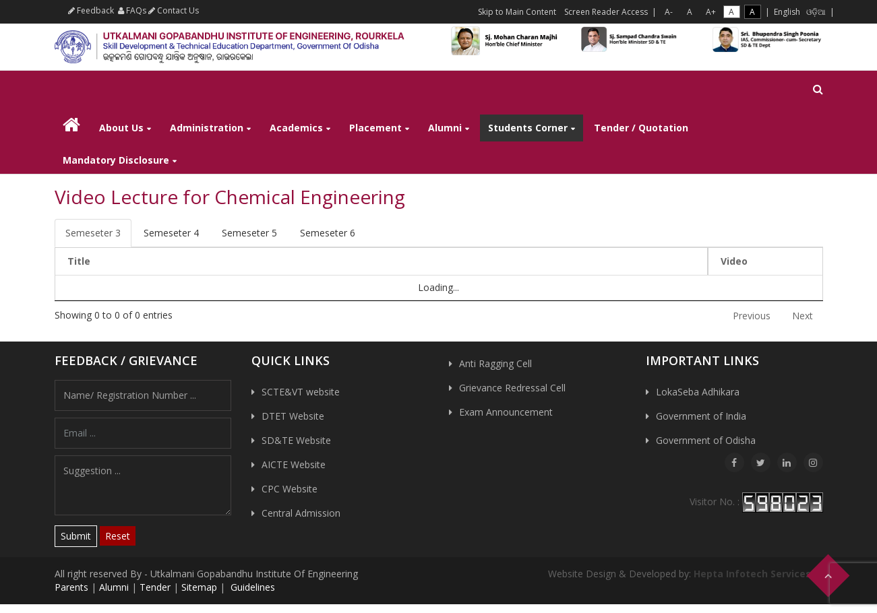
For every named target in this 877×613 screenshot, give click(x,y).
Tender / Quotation (641, 127)
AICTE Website (294, 464)
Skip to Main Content (517, 12)
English (787, 12)
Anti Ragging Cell (495, 363)
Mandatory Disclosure (116, 160)
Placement (375, 127)
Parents (71, 587)
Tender (155, 587)
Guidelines (251, 587)
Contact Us (173, 10)
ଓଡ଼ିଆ (816, 12)
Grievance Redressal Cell (512, 387)
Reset (117, 535)
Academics (296, 127)
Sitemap (199, 587)
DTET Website (293, 416)
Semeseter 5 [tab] (249, 232)
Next (802, 315)
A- (669, 12)
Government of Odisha (706, 440)
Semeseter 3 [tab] (93, 232)
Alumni (445, 127)
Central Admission (301, 513)
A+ (711, 12)
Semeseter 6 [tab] (327, 232)
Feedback (91, 10)
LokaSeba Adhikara (697, 391)
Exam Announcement (506, 412)
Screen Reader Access (606, 12)
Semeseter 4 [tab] (171, 232)
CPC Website (289, 488)
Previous (751, 315)
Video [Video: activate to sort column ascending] (734, 261)
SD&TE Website (296, 440)
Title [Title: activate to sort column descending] (78, 261)
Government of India (701, 416)
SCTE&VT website (301, 391)
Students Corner (528, 127)
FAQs (132, 10)
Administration (206, 127)
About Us (121, 127)
